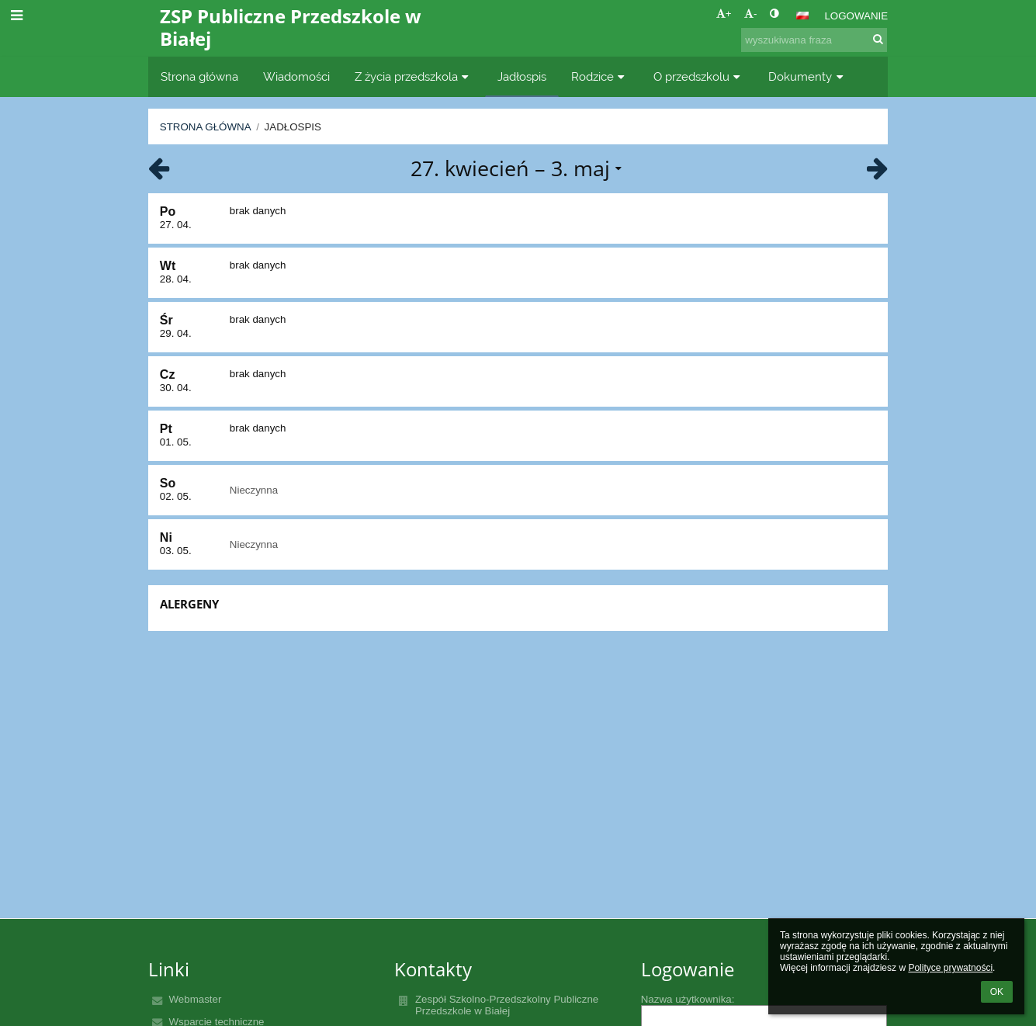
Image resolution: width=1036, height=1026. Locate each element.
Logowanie (856, 16)
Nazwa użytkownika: (688, 999)
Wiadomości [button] (296, 76)
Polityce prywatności (950, 967)
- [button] (750, 13)
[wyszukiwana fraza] (814, 40)
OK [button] (996, 991)
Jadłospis (293, 127)
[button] (802, 15)
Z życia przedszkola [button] (414, 76)
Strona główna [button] (199, 76)
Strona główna (205, 127)
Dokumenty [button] (807, 76)
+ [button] (724, 13)
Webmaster (194, 999)
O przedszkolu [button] (698, 76)
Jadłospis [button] (521, 76)
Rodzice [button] (600, 76)
